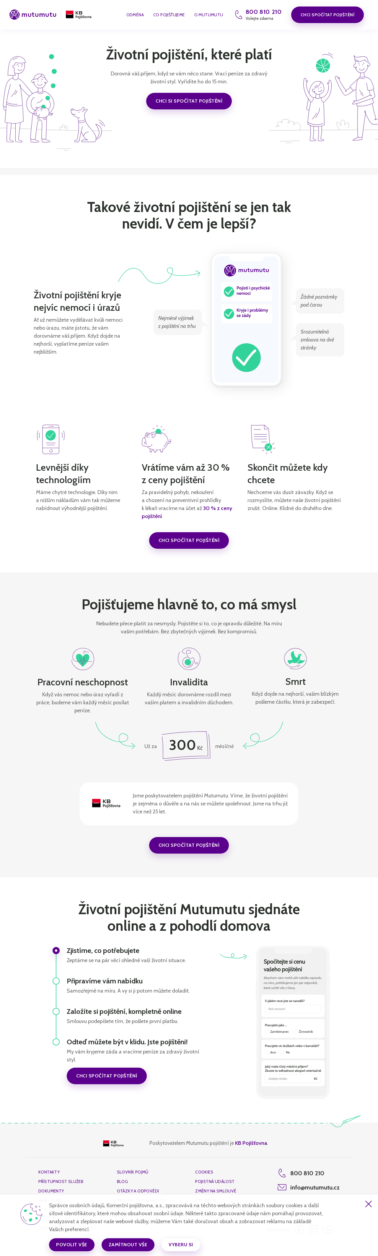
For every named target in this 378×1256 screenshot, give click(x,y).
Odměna (135, 14)
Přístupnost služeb (60, 1181)
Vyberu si (181, 1244)
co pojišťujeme (169, 14)
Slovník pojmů (133, 1172)
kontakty (49, 1172)
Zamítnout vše (128, 1244)
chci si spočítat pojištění (189, 101)
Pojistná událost (214, 1181)
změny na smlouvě (215, 1191)
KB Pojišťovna (251, 1143)
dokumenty (51, 1191)
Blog (122, 1181)
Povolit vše (71, 1244)
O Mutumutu (208, 14)
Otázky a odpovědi (138, 1191)
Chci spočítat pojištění (328, 14)
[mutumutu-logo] (32, 14)
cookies (204, 1172)
